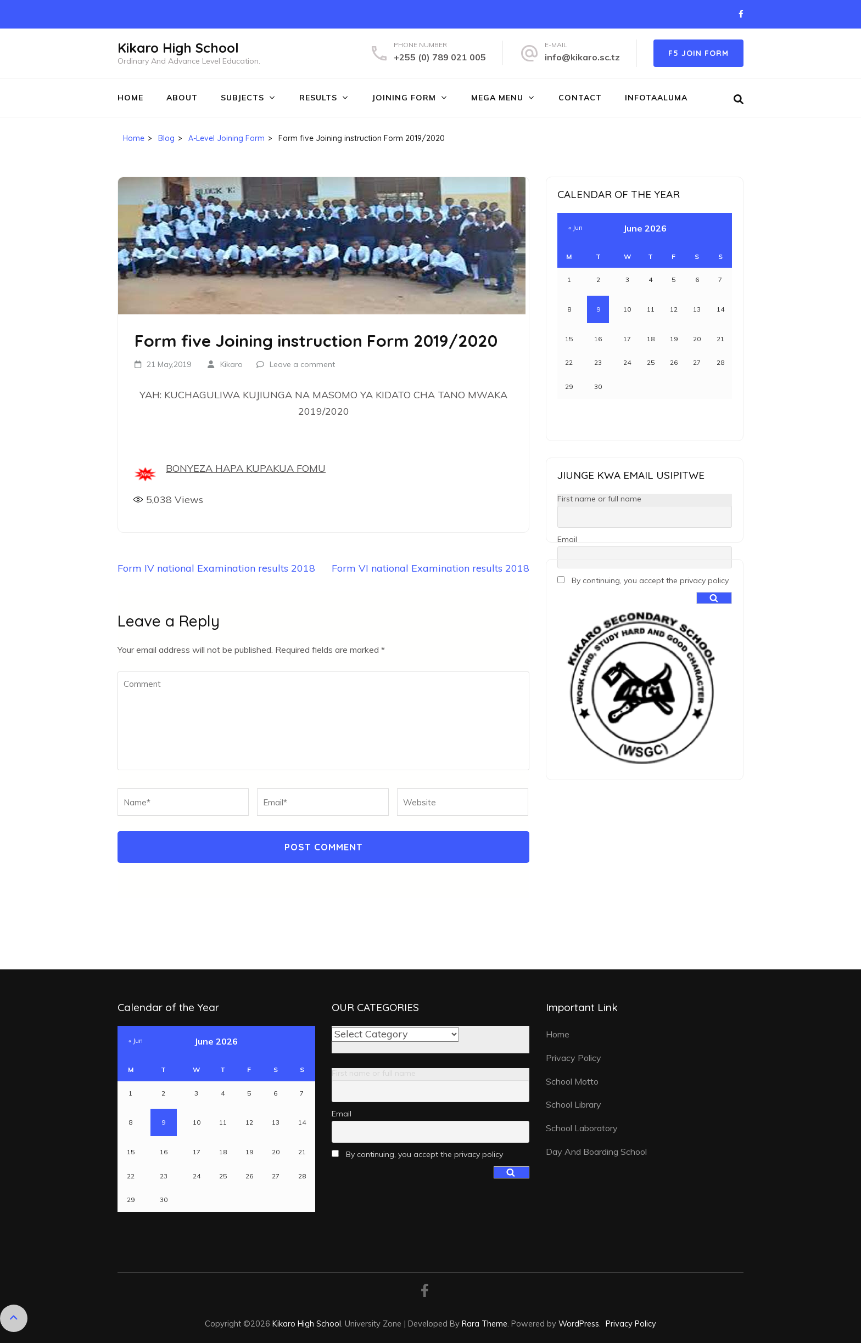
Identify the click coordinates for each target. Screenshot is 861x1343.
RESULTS (318, 98)
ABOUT (182, 98)
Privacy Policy (573, 1057)
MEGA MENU (497, 98)
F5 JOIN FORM (698, 53)
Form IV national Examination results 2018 (216, 568)
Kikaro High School (178, 48)
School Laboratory (582, 1127)
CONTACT (580, 98)
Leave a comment (302, 364)
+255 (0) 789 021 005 (440, 57)
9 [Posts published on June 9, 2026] (598, 309)
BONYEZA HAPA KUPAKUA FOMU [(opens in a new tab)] (246, 468)
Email (567, 539)
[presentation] (193, 840)
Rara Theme (484, 1323)
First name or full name (599, 499)
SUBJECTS (242, 98)
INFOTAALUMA (656, 98)
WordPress (578, 1323)
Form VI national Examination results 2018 (430, 568)
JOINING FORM (404, 98)
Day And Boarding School (596, 1151)
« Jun (575, 227)
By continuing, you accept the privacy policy (643, 580)
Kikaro (231, 364)
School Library (573, 1104)
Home (130, 98)
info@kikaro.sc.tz (582, 57)
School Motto (572, 1081)
